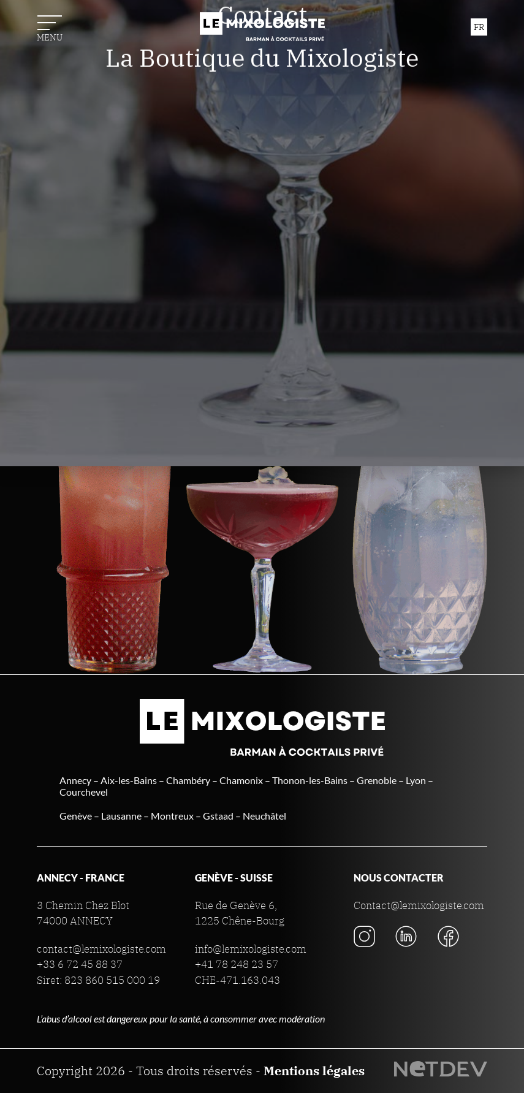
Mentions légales (314, 1070)
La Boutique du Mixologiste (262, 282)
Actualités (262, 196)
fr (479, 26)
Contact (262, 239)
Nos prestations (262, 75)
